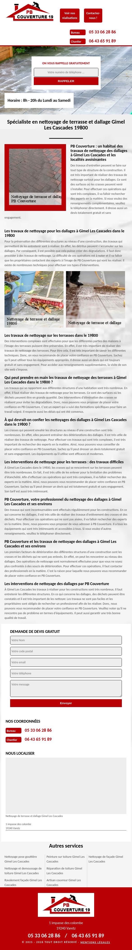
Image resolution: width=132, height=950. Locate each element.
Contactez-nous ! (93, 15)
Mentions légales (95, 942)
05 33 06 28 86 (102, 32)
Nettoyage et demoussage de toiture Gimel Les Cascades (23, 871)
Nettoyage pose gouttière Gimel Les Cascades (21, 859)
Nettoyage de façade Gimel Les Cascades (106, 859)
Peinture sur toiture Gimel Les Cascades (66, 859)
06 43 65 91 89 (102, 41)
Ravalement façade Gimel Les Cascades (23, 882)
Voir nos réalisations (69, 15)
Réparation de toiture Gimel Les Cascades (64, 871)
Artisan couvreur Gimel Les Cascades (64, 882)
